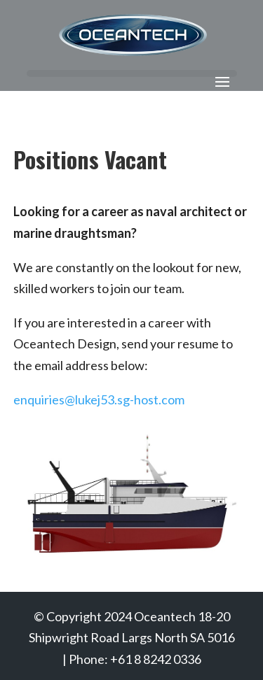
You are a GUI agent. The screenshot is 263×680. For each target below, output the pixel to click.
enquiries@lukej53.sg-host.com (98, 399)
